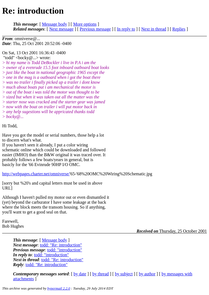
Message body (54, 24)
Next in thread (153, 29)
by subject (124, 274)
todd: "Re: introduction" (61, 245)
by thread (101, 274)
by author (147, 274)
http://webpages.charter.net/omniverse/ (36, 173)
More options (85, 24)
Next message (61, 29)
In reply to (126, 29)
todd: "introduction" (64, 250)
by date (79, 274)
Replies (178, 29)
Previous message (95, 29)
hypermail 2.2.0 (58, 288)
